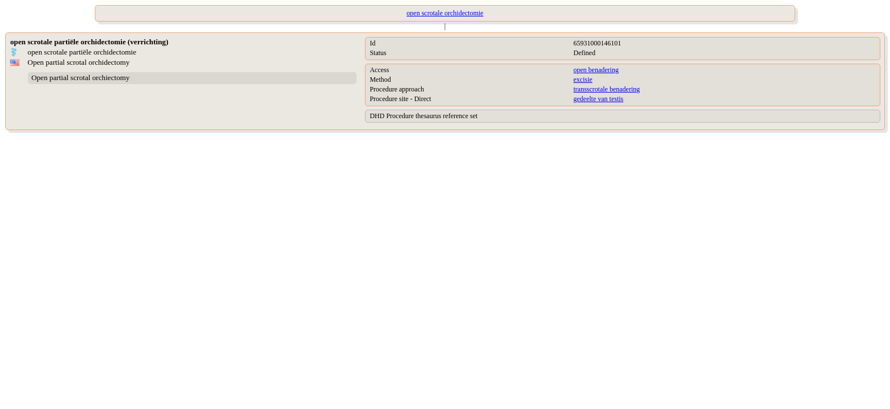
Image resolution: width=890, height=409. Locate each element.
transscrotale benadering (606, 89)
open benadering (596, 70)
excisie (582, 80)
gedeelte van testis (598, 99)
